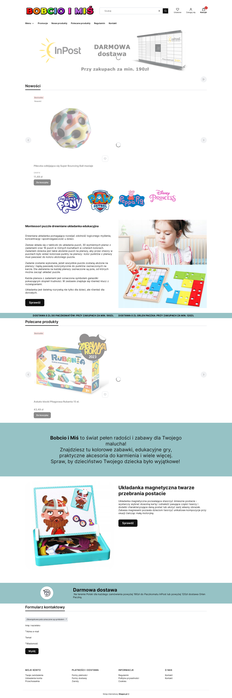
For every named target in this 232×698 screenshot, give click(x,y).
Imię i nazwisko (32, 625)
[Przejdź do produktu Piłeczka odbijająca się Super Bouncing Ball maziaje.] (71, 129)
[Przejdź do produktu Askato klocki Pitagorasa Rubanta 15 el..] (71, 365)
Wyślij (31, 651)
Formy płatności (79, 675)
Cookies (122, 681)
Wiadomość (32, 643)
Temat (28, 637)
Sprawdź (35, 302)
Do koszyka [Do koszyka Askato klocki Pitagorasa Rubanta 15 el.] (42, 415)
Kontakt (169, 675)
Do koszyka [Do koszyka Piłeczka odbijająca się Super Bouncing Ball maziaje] (42, 182)
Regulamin (123, 675)
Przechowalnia (32, 681)
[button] (165, 10)
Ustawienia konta (33, 678)
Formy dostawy (79, 678)
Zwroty (75, 681)
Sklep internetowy (115, 694)
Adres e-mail (32, 631)
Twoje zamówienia (34, 675)
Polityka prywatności (128, 678)
